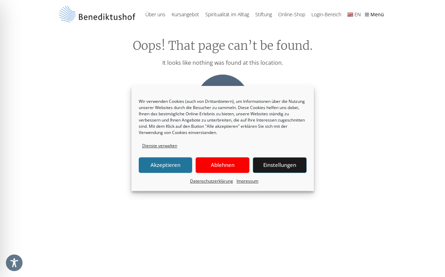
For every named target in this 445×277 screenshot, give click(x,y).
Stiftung (263, 14)
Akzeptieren (165, 165)
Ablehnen (222, 165)
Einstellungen (279, 165)
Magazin (270, 242)
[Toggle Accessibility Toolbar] (14, 263)
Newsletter (273, 229)
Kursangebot (185, 14)
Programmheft (277, 216)
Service (269, 254)
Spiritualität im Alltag (227, 14)
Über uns (155, 14)
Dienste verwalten (159, 146)
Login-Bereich (326, 14)
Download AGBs (343, 255)
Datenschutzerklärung (211, 181)
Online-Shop (291, 14)
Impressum (247, 181)
